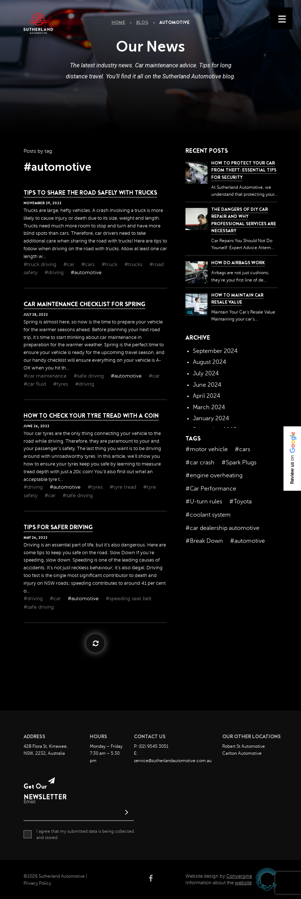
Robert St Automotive (243, 746)
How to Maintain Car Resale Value (237, 298)
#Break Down (204, 541)
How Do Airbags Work (238, 262)
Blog (142, 22)
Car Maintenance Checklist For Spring (84, 304)
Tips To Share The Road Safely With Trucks (90, 192)
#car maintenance (46, 376)
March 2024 (209, 407)
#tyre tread (124, 487)
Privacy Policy (37, 883)
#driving (55, 272)
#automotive (86, 272)
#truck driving (41, 264)
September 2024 (215, 351)
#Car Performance (210, 488)
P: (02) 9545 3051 (151, 746)
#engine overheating (213, 475)
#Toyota (240, 501)
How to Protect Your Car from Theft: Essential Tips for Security (243, 170)
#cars (88, 264)
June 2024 (207, 385)
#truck (110, 264)
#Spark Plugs (239, 462)
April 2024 (206, 396)
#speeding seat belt (129, 598)
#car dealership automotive (222, 528)
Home (118, 22)
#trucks (134, 264)
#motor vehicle (206, 449)
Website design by (218, 876)
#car (69, 264)
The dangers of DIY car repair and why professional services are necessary (243, 220)
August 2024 (209, 362)
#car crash (200, 462)
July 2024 (206, 373)
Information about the (218, 882)
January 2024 (211, 418)
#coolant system (208, 515)
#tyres (61, 384)
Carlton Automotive (242, 753)
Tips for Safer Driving (58, 527)
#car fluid (35, 384)
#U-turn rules (203, 501)
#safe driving (89, 376)
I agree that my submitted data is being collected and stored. (79, 834)
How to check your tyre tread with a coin (91, 415)
